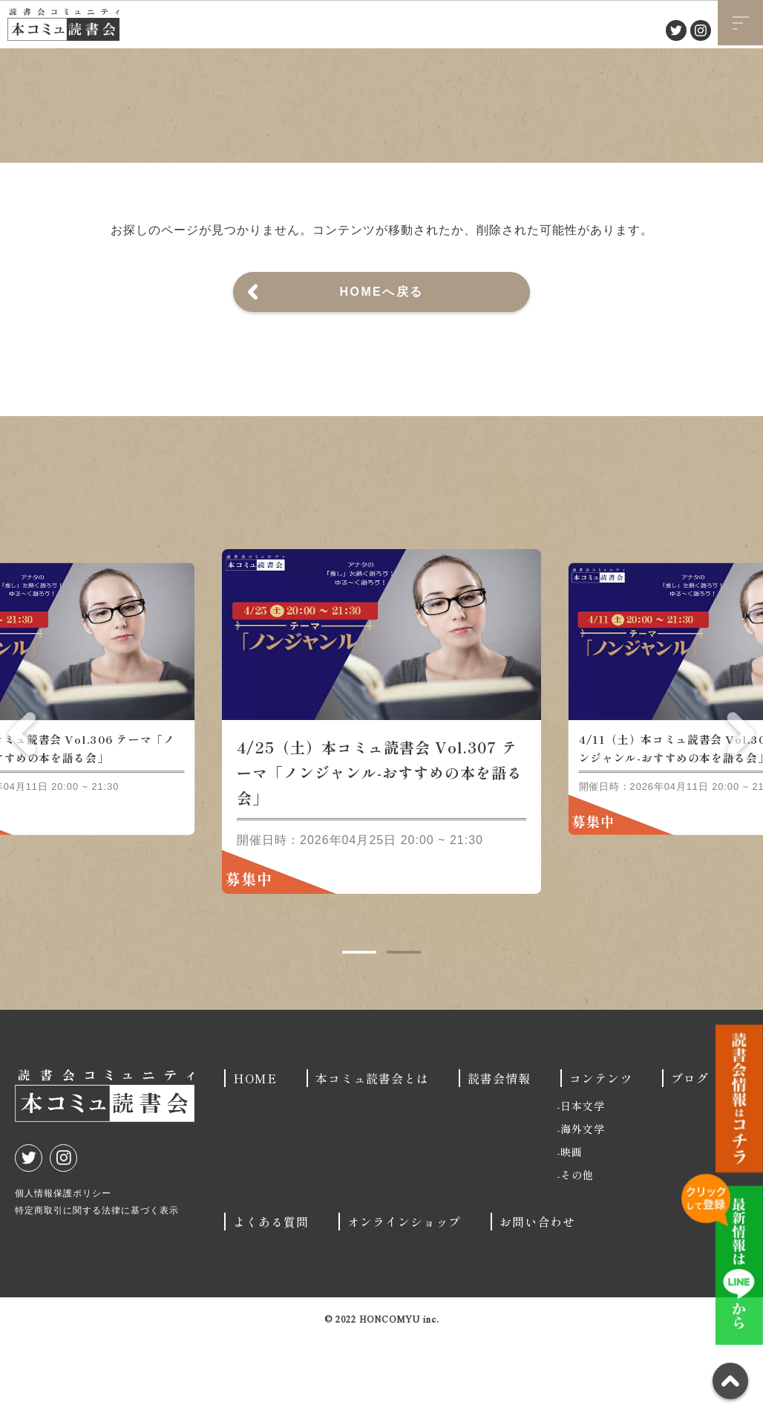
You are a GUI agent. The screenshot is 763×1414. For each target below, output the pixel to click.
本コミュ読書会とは (372, 1104)
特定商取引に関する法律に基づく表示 (97, 1236)
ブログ (690, 1104)
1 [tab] (359, 978)
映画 (571, 1177)
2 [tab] (404, 978)
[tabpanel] (381, 747)
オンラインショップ (404, 1247)
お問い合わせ (537, 1247)
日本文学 (582, 1131)
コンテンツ (600, 1104)
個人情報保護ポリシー (63, 1219)
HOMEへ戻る (382, 291)
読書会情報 (499, 1104)
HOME (255, 1104)
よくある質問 (271, 1247)
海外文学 (582, 1154)
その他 (577, 1200)
